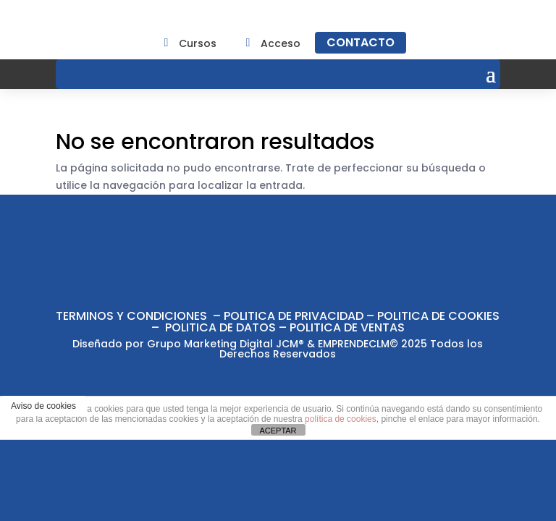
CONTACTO (361, 42)
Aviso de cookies (43, 406)
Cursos (197, 43)
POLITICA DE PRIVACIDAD (293, 316)
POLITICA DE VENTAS (347, 327)
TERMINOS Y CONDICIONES (131, 316)
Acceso (280, 43)
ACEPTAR (277, 430)
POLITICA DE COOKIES (438, 316)
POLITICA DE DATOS (220, 327)
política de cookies (340, 419)
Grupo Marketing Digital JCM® (225, 343)
